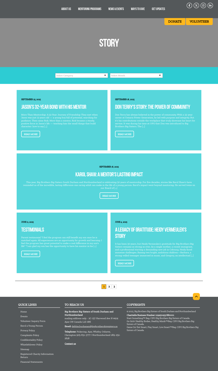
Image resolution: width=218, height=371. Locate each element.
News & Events (116, 9)
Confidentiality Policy (31, 339)
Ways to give (138, 9)
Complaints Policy (29, 335)
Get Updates (158, 9)
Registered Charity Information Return (37, 355)
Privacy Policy (27, 330)
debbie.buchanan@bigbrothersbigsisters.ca (94, 326)
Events (24, 316)
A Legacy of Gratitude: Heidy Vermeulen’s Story (150, 233)
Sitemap (24, 349)
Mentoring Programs (89, 9)
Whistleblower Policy (31, 344)
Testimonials (32, 230)
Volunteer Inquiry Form (32, 321)
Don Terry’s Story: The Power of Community (152, 107)
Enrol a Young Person (31, 325)
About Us (66, 9)
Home (23, 311)
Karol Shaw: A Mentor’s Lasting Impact (109, 175)
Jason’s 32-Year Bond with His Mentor (53, 107)
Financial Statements (31, 361)
